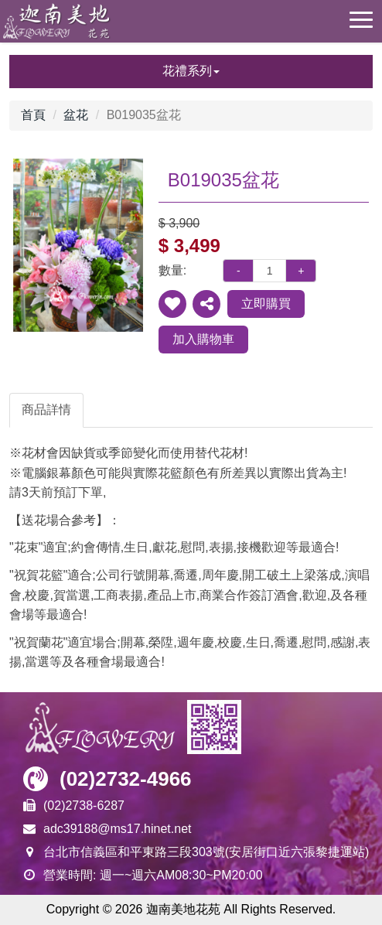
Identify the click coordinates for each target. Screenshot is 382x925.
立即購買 (266, 303)
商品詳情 (46, 409)
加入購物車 (203, 339)
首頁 (33, 114)
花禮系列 (191, 70)
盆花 (75, 114)
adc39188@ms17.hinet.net (117, 828)
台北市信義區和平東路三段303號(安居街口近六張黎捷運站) (206, 851)
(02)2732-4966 (126, 778)
